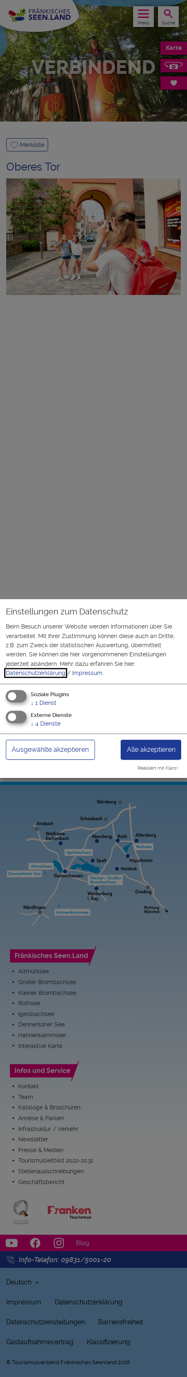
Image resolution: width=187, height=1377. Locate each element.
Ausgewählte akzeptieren (50, 750)
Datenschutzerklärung (36, 673)
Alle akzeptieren (151, 750)
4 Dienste (46, 724)
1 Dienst (43, 702)
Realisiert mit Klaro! (158, 768)
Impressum (87, 673)
